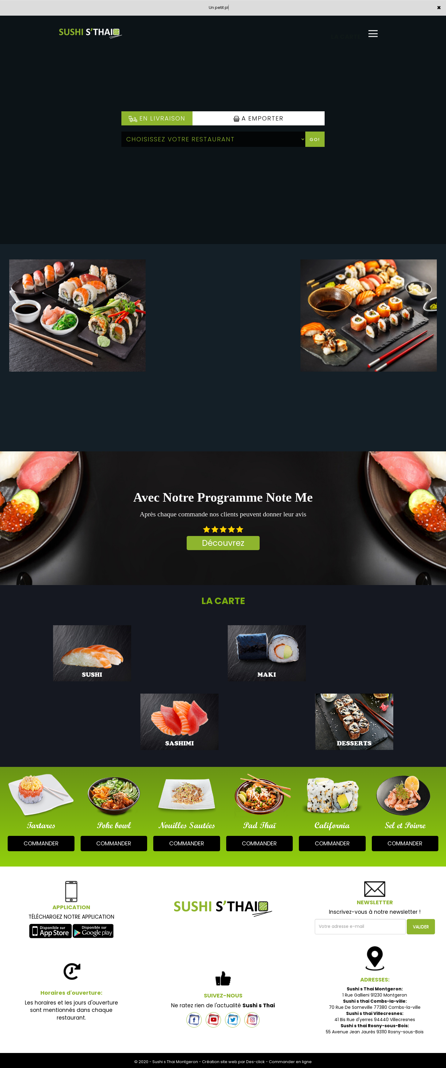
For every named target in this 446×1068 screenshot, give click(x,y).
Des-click (255, 1062)
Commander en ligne (290, 1062)
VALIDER (421, 927)
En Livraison (157, 118)
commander (41, 843)
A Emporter (259, 118)
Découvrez (223, 543)
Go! (315, 139)
